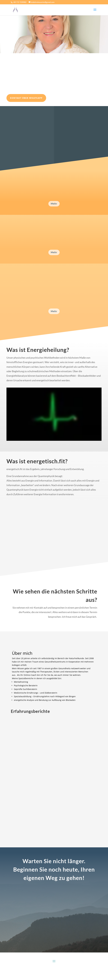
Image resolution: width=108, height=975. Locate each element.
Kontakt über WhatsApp (26, 98)
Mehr (54, 203)
